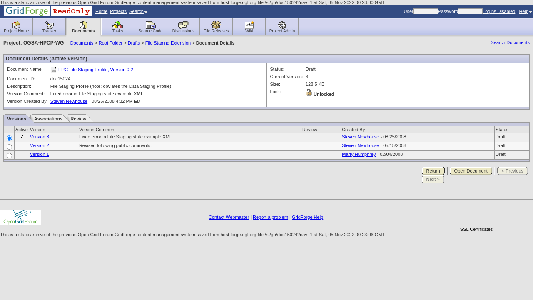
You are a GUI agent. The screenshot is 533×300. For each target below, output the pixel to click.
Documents (82, 42)
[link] (476, 214)
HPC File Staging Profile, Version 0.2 (95, 69)
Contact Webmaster (229, 217)
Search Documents (510, 42)
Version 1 (39, 154)
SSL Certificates (476, 229)
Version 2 (39, 145)
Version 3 (39, 136)
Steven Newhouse (68, 101)
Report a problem (270, 217)
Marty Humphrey (359, 154)
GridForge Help (307, 217)
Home (101, 11)
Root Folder (110, 42)
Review (78, 118)
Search (138, 11)
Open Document (471, 170)
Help (525, 11)
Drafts (134, 42)
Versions (16, 118)
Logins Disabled (499, 11)
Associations (48, 118)
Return (433, 170)
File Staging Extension (168, 42)
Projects (118, 11)
